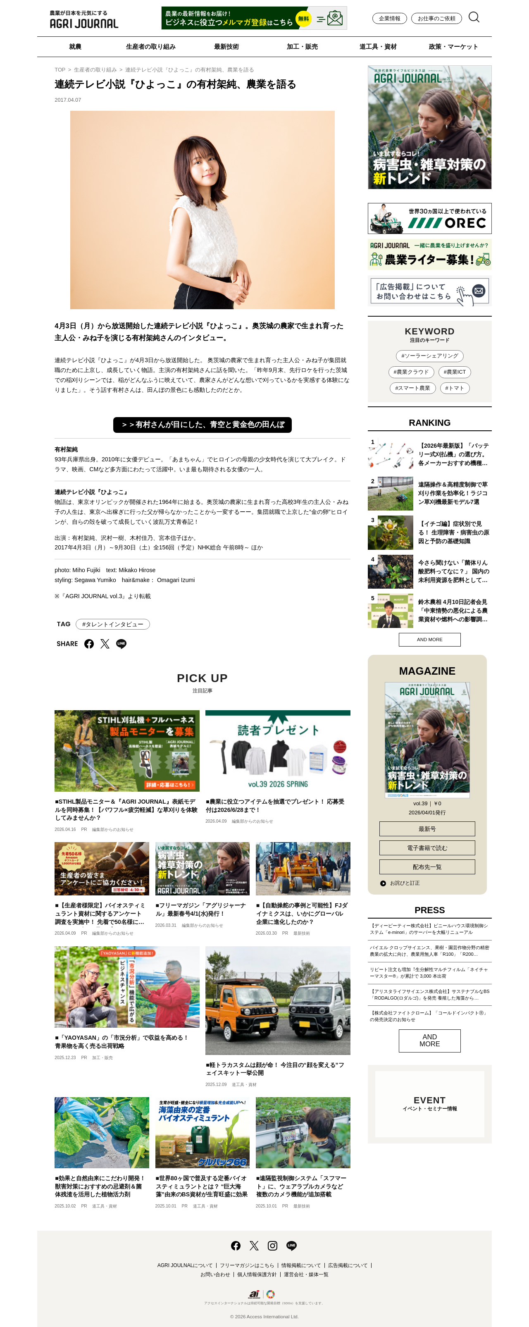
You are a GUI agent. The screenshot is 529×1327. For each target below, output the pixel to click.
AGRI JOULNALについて (185, 1265)
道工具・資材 (378, 46)
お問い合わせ (215, 1274)
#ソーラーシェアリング (429, 356)
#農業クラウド (411, 372)
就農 (75, 46)
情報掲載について (301, 1265)
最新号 (427, 829)
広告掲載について (348, 1265)
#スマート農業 (412, 388)
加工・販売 (302, 46)
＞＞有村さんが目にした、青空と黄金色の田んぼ (202, 424)
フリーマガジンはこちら (247, 1265)
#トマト (455, 388)
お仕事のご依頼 (436, 18)
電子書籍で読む (427, 848)
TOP (60, 70)
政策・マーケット (454, 46)
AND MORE (430, 639)
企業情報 (389, 18)
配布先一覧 (427, 867)
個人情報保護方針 (257, 1274)
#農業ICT (455, 372)
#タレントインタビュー (112, 624)
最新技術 (226, 46)
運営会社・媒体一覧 (306, 1274)
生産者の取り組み (151, 46)
